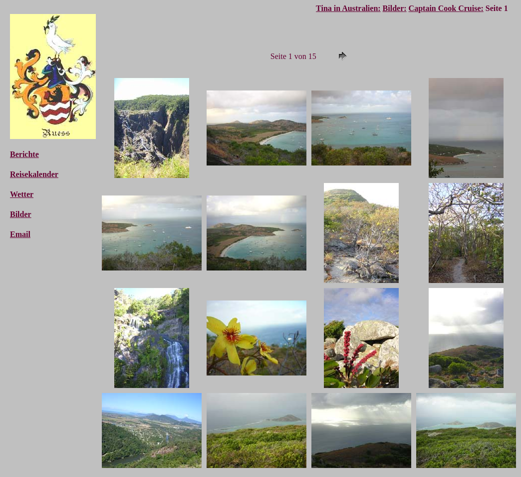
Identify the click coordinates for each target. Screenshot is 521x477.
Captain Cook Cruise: (446, 8)
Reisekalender (34, 174)
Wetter (21, 194)
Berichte (24, 154)
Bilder (20, 214)
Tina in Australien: (348, 8)
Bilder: (395, 8)
